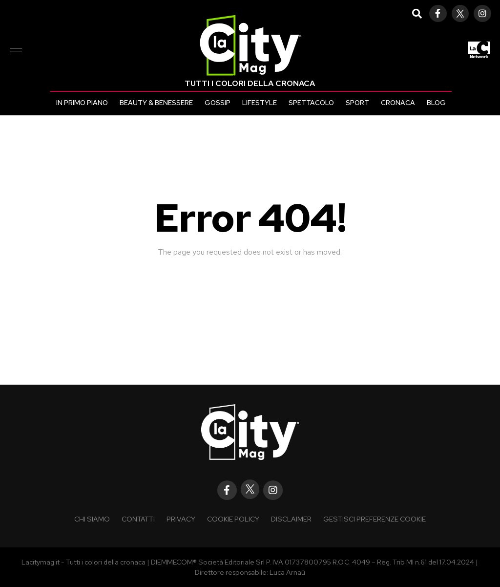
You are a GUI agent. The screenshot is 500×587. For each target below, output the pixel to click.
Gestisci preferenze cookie (374, 518)
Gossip (217, 102)
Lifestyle (259, 102)
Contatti (138, 518)
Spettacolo (311, 102)
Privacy (181, 518)
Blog (436, 102)
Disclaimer (291, 518)
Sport (357, 102)
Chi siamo (92, 518)
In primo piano (82, 102)
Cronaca (398, 102)
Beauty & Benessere (156, 102)
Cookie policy (233, 518)
